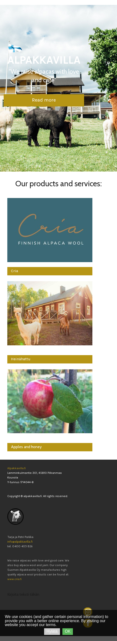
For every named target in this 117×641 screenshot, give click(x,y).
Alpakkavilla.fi (16, 468)
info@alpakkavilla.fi (20, 541)
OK (67, 631)
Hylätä (52, 631)
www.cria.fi (14, 579)
